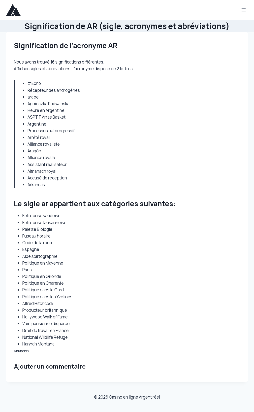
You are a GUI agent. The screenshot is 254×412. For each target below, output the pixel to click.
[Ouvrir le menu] (243, 10)
